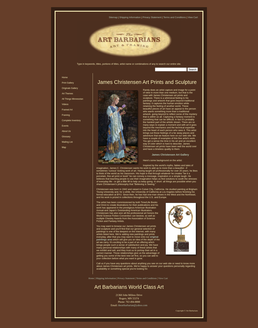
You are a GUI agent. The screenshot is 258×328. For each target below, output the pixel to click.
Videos (65, 104)
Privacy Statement (152, 17)
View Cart (193, 17)
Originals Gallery (70, 88)
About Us (66, 131)
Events (65, 126)
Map (64, 147)
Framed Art (67, 109)
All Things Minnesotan (72, 99)
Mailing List (67, 142)
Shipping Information (130, 17)
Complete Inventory (71, 120)
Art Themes (67, 93)
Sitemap (113, 17)
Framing (66, 115)
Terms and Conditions (174, 17)
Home (65, 77)
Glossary (66, 136)
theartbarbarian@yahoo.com (132, 305)
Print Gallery (68, 83)
